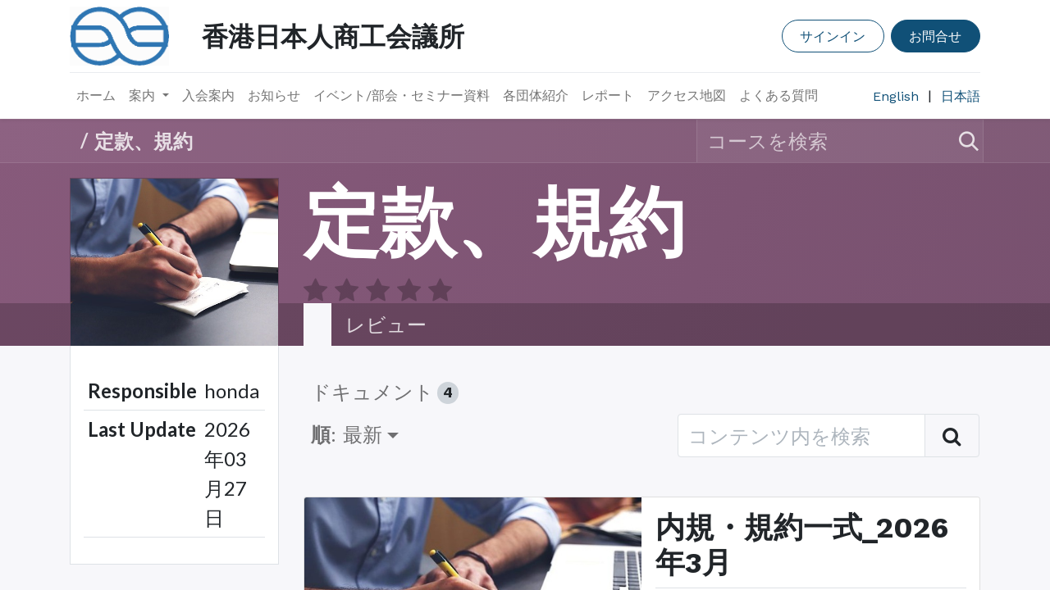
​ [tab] (317, 294)
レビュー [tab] (386, 294)
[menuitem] (96, 95)
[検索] (961, 141)
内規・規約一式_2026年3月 (801, 514)
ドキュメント (385, 362)
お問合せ (935, 35)
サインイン (832, 35)
